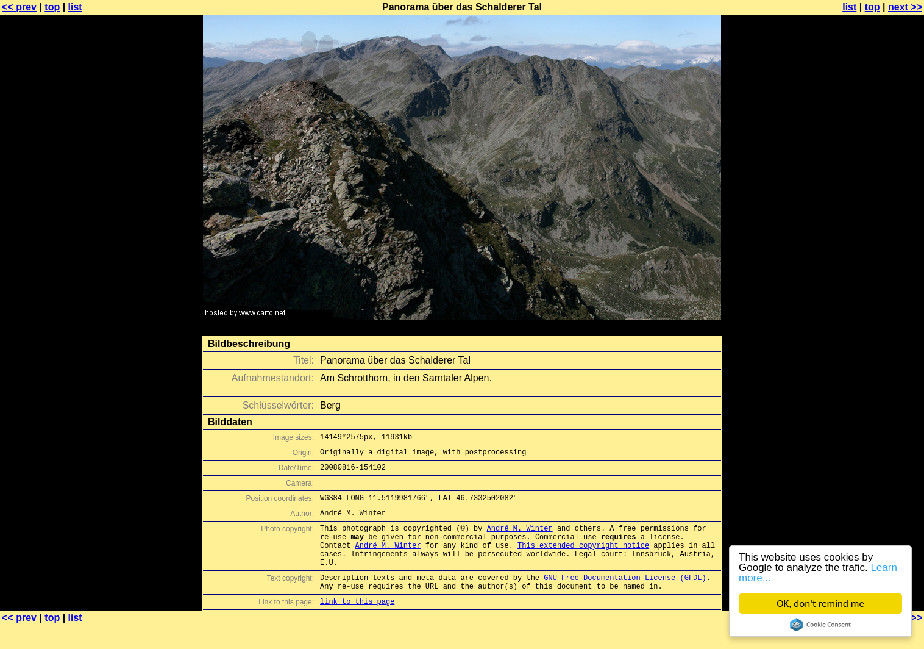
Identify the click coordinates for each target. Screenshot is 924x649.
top (52, 7)
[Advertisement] (874, 302)
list (75, 7)
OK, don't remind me (820, 603)
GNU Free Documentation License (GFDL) (625, 597)
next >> (905, 7)
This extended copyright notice (583, 559)
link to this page (357, 625)
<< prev (19, 7)
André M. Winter (520, 539)
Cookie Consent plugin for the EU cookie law (820, 624)
